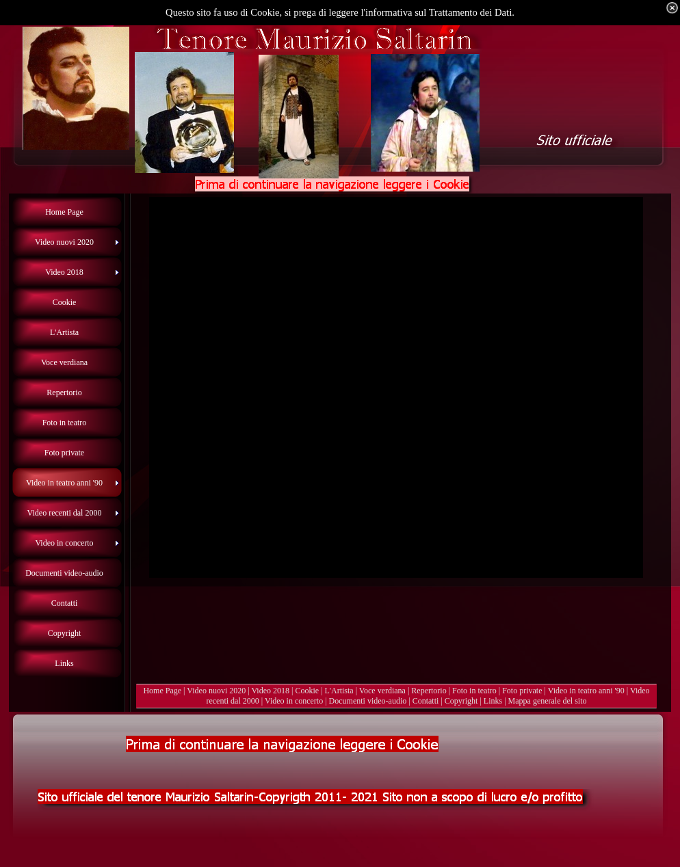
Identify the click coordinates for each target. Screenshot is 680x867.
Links (493, 701)
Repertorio (428, 690)
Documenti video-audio (368, 701)
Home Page (162, 690)
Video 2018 (270, 690)
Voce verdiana (382, 690)
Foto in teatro (474, 690)
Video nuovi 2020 (216, 690)
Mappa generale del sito (547, 701)
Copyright (461, 701)
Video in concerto (294, 701)
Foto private (522, 690)
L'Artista (339, 690)
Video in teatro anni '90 (586, 690)
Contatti (426, 701)
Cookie (307, 690)
